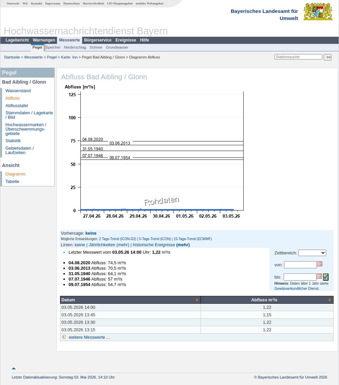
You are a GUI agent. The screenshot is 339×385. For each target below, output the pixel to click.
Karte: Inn (69, 57)
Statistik (13, 140)
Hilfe (144, 40)
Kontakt (36, 3)
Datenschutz (71, 3)
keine (80, 244)
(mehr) (122, 244)
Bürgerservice (98, 40)
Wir (25, 3)
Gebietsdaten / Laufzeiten (19, 150)
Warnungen (44, 40)
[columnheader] (130, 299)
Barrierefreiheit (93, 3)
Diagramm (15, 174)
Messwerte (69, 40)
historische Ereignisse (154, 244)
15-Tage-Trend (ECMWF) (193, 239)
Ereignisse (125, 40)
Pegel (37, 47)
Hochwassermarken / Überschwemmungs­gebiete (25, 129)
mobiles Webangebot (149, 3)
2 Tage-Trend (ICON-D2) (117, 239)
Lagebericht (17, 40)
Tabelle (12, 181)
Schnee (96, 47)
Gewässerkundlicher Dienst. (297, 288)
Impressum (52, 3)
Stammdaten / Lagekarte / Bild (29, 115)
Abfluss (12, 98)
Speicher (52, 47)
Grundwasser (117, 47)
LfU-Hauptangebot (120, 3)
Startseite (13, 3)
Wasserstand (18, 90)
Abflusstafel (16, 105)
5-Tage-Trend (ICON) (155, 239)
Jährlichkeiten (102, 244)
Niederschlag (75, 47)
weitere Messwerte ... (89, 337)
